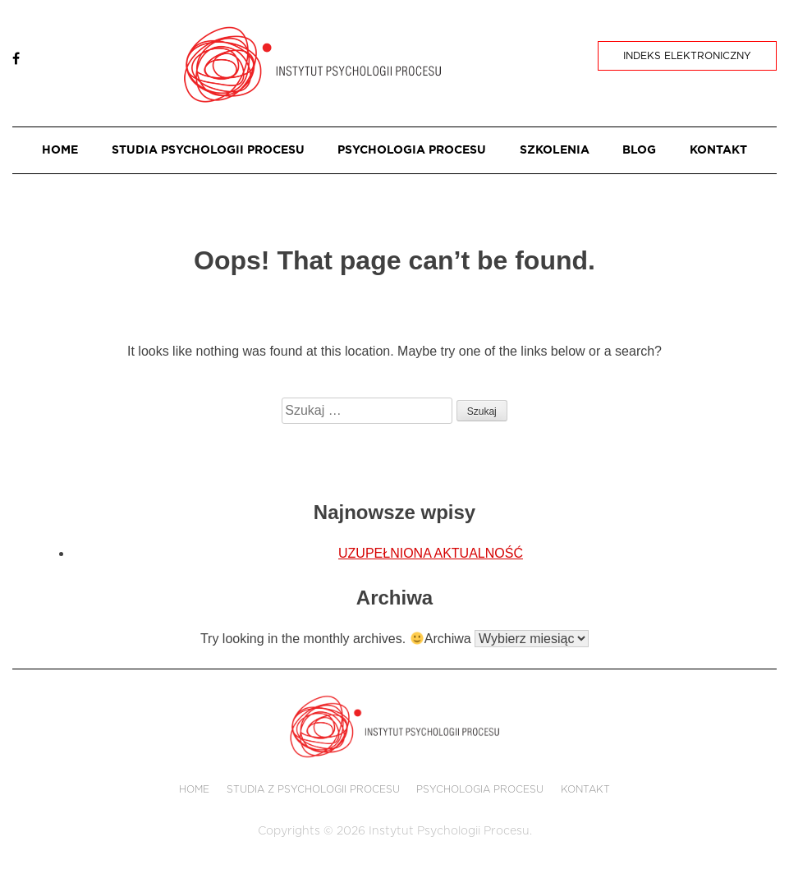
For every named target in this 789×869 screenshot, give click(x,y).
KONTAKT (718, 150)
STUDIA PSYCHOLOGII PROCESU (208, 150)
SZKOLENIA (554, 150)
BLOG (639, 150)
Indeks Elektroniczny (687, 56)
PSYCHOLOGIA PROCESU (411, 150)
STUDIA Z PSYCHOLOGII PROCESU (313, 789)
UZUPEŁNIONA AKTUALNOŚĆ (430, 553)
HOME (60, 150)
